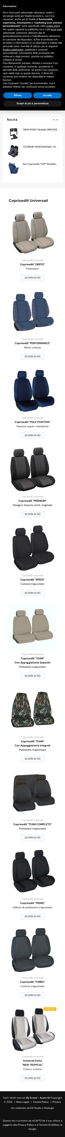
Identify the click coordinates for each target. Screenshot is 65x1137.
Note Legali (22, 1101)
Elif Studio (35, 1107)
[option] (32, 134)
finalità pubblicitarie (13, 49)
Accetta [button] (47, 95)
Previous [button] (53, 119)
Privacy (57, 1101)
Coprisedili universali (32, 260)
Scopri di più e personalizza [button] (32, 103)
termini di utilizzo (49, 1124)
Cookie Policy (41, 1101)
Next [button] (57, 119)
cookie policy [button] (53, 26)
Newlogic (49, 1107)
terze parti (56, 29)
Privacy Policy (26, 1124)
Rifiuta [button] (17, 95)
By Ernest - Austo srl (38, 1097)
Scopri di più (32, 277)
